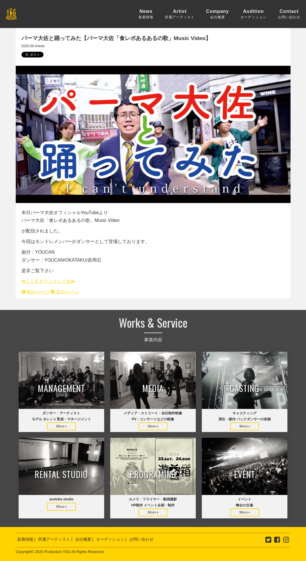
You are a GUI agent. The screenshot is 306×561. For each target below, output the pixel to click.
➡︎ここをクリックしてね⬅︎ (48, 281)
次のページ (65, 291)
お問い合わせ (141, 539)
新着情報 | (26, 539)
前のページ (35, 291)
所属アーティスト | (55, 539)
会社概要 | (84, 539)
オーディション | (111, 539)
